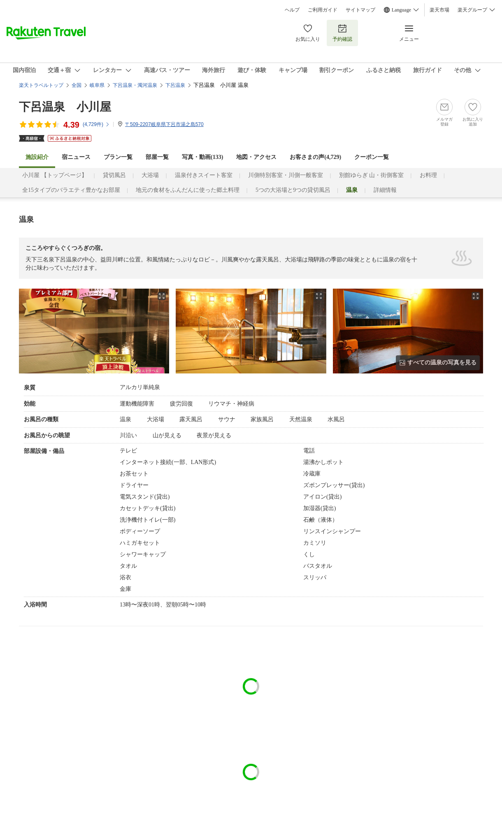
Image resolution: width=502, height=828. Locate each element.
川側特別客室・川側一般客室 (285, 175)
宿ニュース (76, 157)
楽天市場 (439, 10)
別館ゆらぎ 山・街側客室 (371, 175)
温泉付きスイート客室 (203, 175)
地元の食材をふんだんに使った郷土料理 (187, 190)
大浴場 (150, 175)
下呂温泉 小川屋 (65, 106)
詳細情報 (385, 190)
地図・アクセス (256, 157)
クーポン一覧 (371, 157)
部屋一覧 (157, 157)
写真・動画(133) (202, 157)
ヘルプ (292, 10)
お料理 (428, 175)
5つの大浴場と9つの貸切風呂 (293, 190)
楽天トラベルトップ (41, 85)
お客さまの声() (315, 157)
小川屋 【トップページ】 (54, 175)
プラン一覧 (118, 157)
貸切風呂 (114, 175)
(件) (96, 124)
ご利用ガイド (322, 10)
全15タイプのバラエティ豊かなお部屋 (71, 190)
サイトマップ (360, 10)
